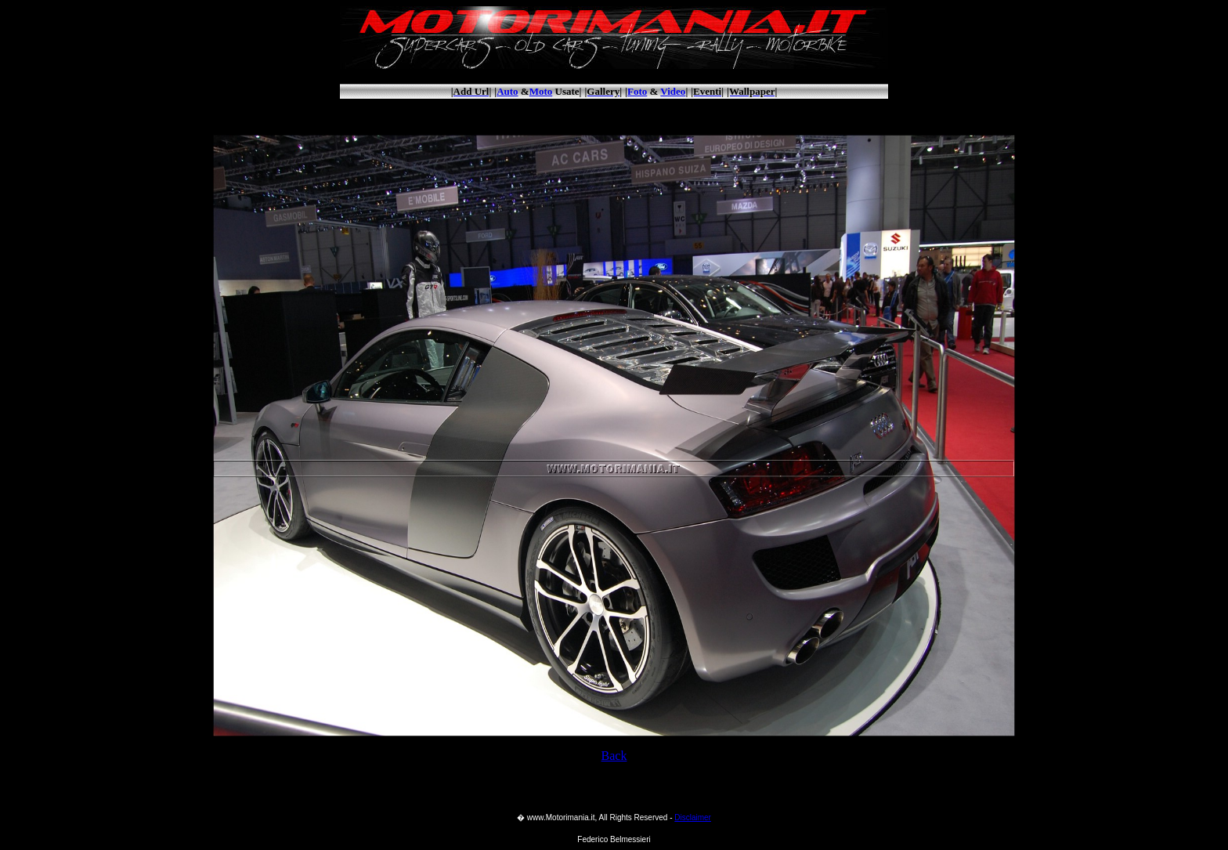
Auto (507, 91)
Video (672, 91)
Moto (541, 91)
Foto (637, 91)
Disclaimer (692, 817)
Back (614, 755)
